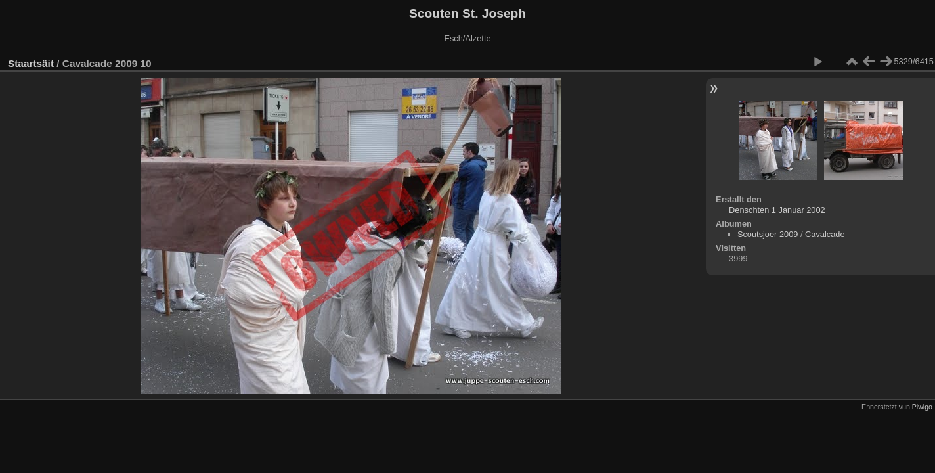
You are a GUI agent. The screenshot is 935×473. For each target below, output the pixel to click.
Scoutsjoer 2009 (767, 234)
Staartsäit (31, 63)
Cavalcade (824, 234)
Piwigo (922, 407)
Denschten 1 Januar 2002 (777, 210)
